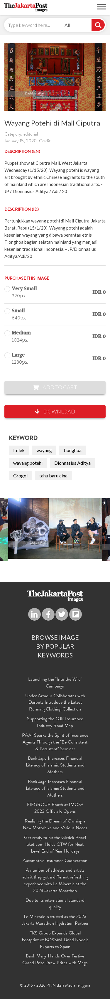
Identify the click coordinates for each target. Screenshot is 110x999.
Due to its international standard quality (55, 904)
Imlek (19, 450)
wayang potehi (28, 463)
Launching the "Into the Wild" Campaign (55, 683)
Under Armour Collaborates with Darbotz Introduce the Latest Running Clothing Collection (55, 703)
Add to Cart (55, 387)
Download (55, 411)
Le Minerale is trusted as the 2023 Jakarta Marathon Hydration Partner (55, 920)
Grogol (20, 475)
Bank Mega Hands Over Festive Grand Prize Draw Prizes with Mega (55, 960)
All (67, 25)
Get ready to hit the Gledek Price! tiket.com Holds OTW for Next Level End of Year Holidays (55, 845)
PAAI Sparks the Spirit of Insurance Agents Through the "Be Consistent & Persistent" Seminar (55, 742)
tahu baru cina (53, 475)
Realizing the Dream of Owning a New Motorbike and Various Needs (55, 825)
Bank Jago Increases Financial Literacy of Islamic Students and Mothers (55, 765)
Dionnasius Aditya (72, 463)
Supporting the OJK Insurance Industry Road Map (55, 722)
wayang (44, 450)
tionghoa (73, 450)
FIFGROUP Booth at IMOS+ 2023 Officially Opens (55, 808)
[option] (55, 528)
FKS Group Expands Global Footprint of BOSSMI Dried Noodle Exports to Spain (55, 940)
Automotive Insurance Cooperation (55, 861)
